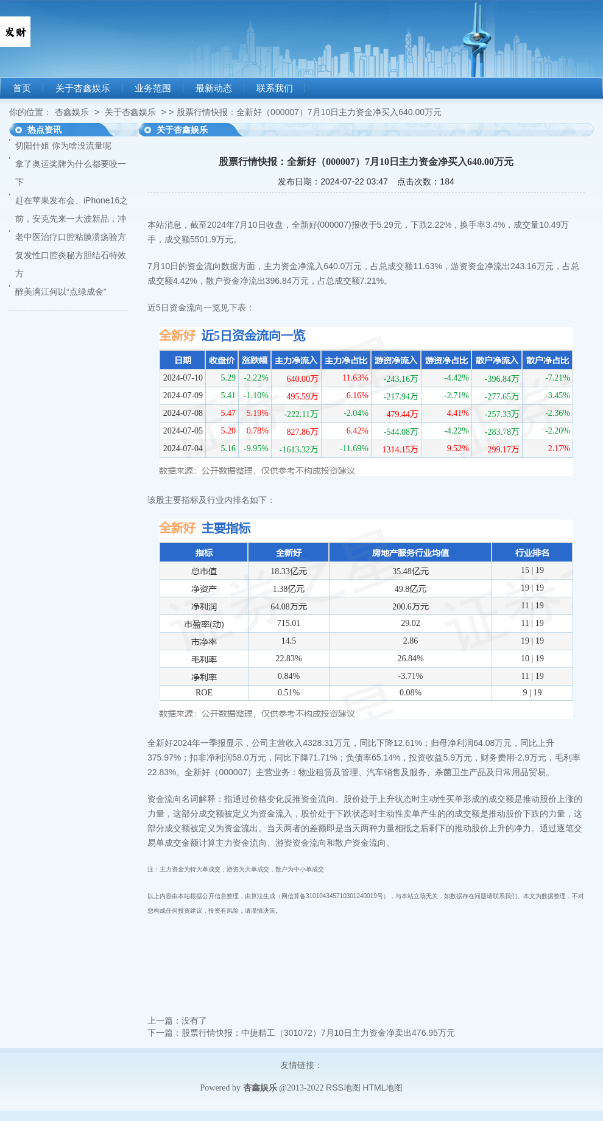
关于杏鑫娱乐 (82, 88)
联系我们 (274, 88)
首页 (22, 88)
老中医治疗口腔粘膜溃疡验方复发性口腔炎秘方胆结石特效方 (70, 255)
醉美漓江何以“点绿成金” (60, 292)
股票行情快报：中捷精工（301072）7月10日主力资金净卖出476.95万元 (318, 1033)
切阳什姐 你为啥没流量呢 (63, 145)
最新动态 (214, 88)
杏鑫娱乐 (72, 112)
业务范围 (153, 88)
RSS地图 (343, 1087)
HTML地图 (382, 1087)
